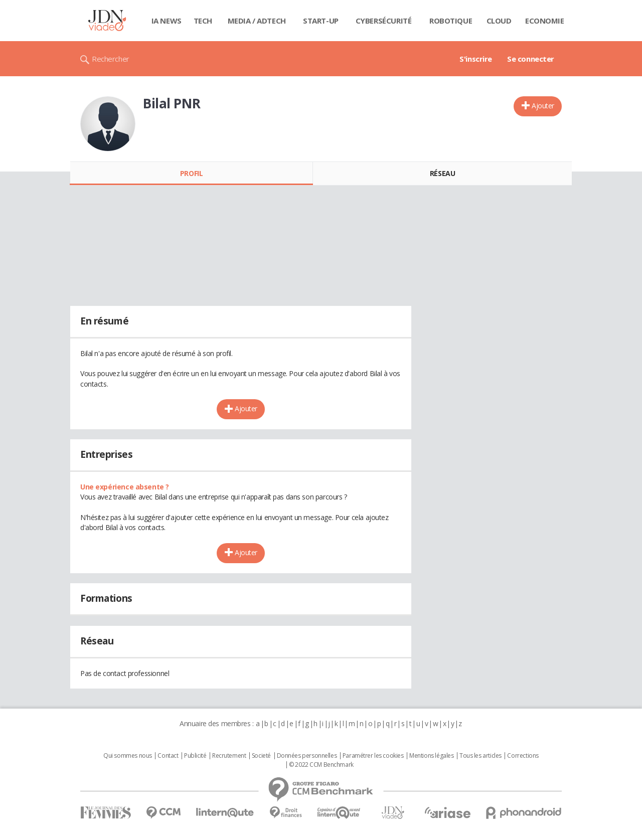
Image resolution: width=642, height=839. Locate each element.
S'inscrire (475, 59)
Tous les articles (480, 755)
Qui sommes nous (127, 755)
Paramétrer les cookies (373, 755)
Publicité (195, 755)
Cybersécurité (384, 21)
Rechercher (110, 59)
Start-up (321, 21)
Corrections (522, 755)
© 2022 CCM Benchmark (321, 764)
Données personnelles (307, 755)
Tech (203, 21)
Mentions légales (431, 755)
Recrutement (229, 755)
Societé (261, 755)
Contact (167, 755)
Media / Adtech (257, 21)
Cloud (499, 21)
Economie (544, 21)
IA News (166, 21)
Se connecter (530, 59)
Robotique (450, 21)
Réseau (442, 173)
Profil (191, 173)
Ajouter (543, 105)
